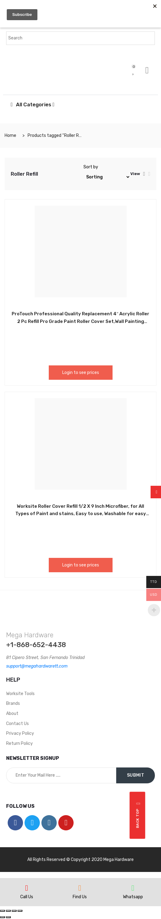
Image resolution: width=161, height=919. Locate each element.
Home (10, 135)
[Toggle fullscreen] (14, 911)
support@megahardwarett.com (36, 666)
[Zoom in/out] (19, 911)
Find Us (80, 896)
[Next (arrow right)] (8, 917)
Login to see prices (80, 372)
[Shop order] (106, 177)
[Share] (8, 911)
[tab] (144, 174)
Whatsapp (133, 896)
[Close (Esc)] (2, 911)
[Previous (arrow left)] (2, 917)
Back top (138, 815)
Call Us (26, 896)
